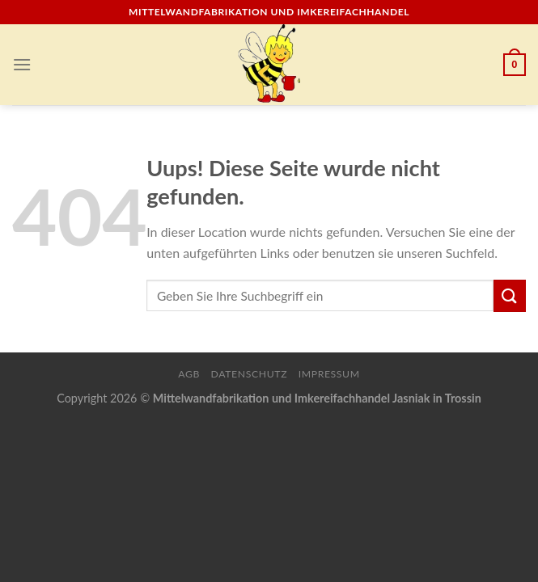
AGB (189, 374)
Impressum (329, 374)
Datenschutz (249, 374)
